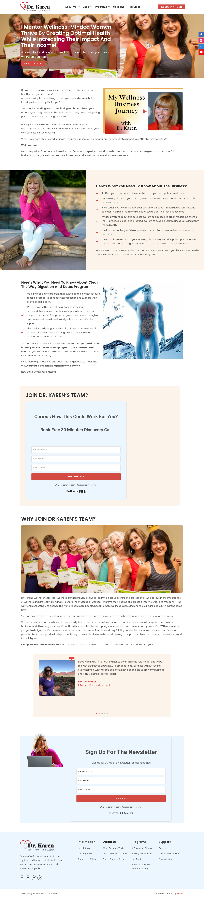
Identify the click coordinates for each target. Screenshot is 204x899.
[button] (144, 111)
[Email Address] (76, 449)
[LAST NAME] (76, 467)
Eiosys (180, 893)
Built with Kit (76, 491)
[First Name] (76, 458)
